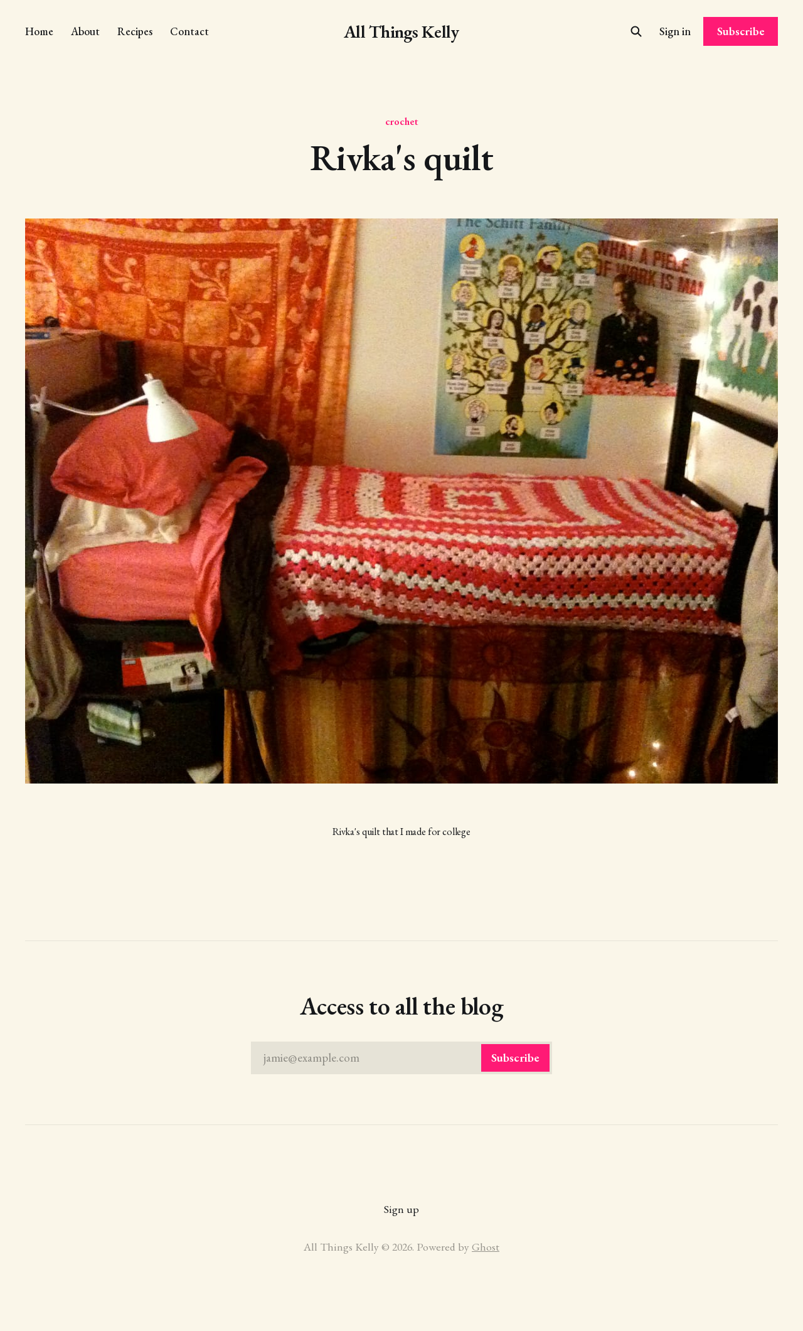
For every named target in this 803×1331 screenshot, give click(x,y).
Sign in (675, 31)
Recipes (134, 31)
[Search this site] (636, 31)
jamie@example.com (406, 1058)
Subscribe (741, 31)
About (85, 31)
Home (39, 31)
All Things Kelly (401, 32)
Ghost (485, 1246)
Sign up (401, 1209)
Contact (189, 31)
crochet (401, 121)
